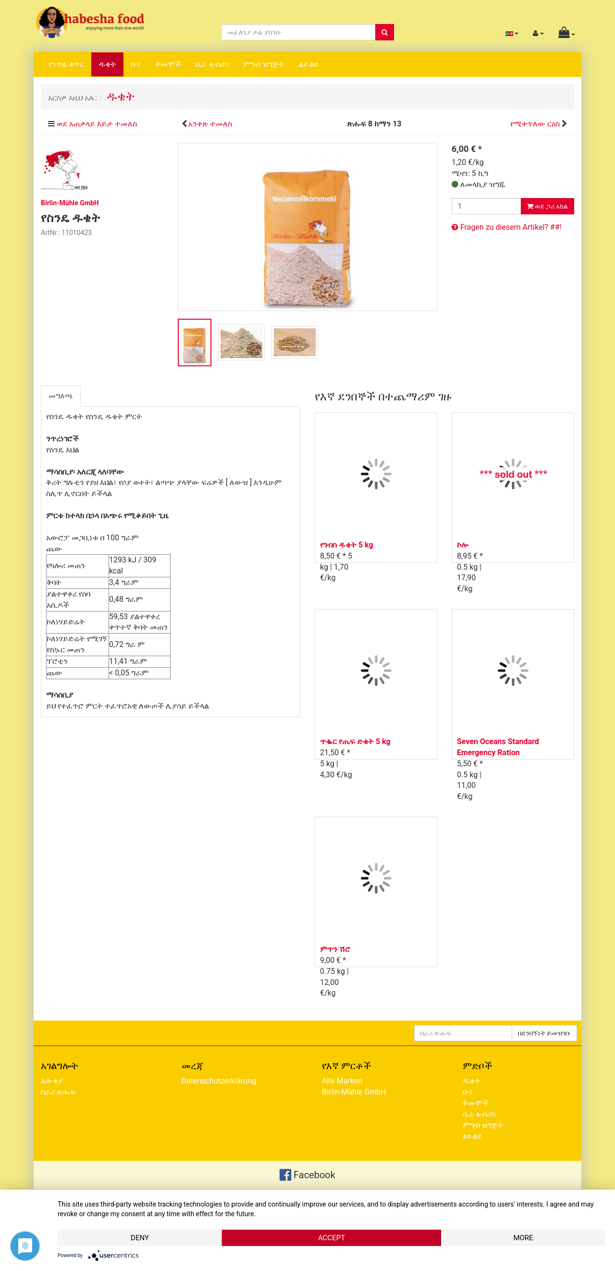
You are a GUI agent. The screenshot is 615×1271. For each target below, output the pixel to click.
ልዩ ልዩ (308, 64)
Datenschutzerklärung (219, 1080)
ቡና (136, 64)
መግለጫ (61, 395)
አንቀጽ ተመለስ (210, 123)
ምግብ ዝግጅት (263, 64)
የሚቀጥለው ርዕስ (535, 123)
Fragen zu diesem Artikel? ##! (507, 227)
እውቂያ (52, 1080)
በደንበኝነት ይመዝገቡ (544, 1033)
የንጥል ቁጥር (66, 64)
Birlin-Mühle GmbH (354, 1092)
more (523, 1238)
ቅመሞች (168, 64)
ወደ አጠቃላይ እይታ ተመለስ (97, 123)
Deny (140, 1238)
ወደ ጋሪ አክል (547, 206)
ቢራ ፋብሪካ (212, 64)
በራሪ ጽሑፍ (58, 1092)
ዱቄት (107, 64)
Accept (331, 1238)
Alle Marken (342, 1080)
